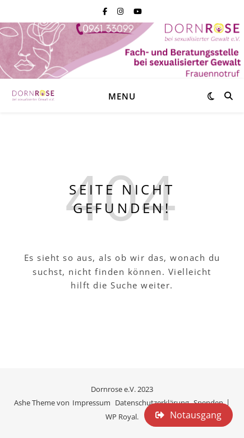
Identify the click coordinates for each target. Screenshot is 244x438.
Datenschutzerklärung (152, 403)
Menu (122, 96)
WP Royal (121, 417)
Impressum (91, 403)
